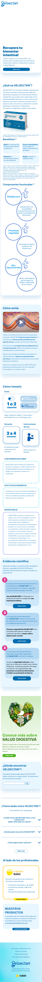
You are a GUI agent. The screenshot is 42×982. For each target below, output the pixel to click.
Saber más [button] (16, 69)
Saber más (9, 755)
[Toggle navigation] (38, 4)
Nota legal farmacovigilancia (21, 957)
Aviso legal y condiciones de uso (21, 948)
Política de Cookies (21, 951)
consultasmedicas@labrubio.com (16, 923)
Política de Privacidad (21, 954)
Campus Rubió (21, 899)
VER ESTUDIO (22, 606)
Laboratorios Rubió (21, 929)
